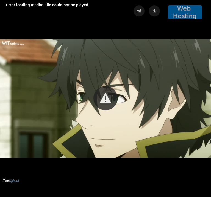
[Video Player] (105, 98)
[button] (105, 98)
